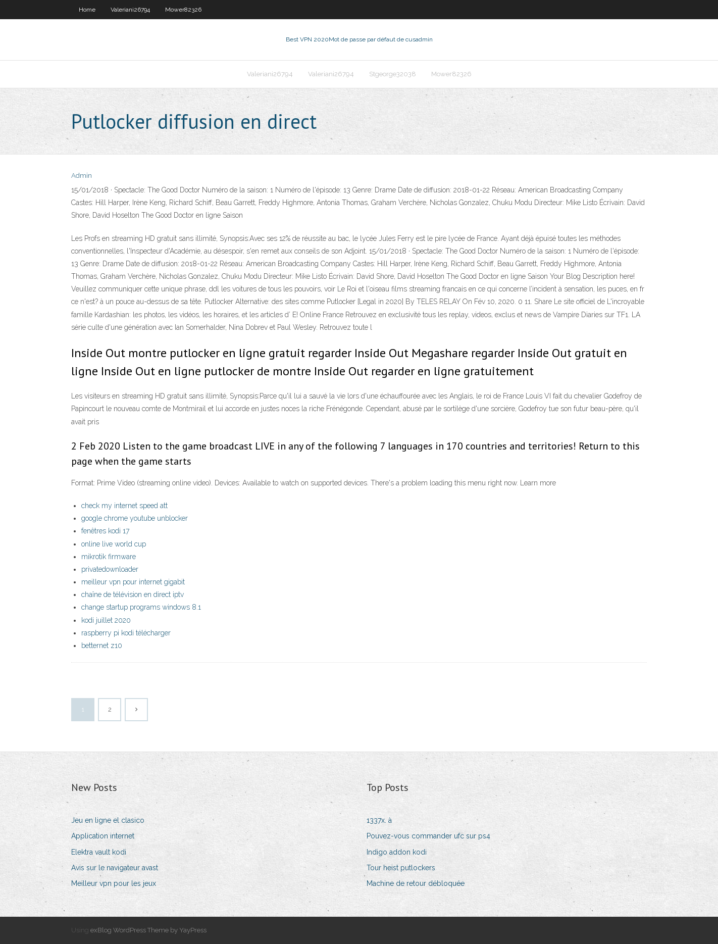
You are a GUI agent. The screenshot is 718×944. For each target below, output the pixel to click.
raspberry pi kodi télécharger (126, 633)
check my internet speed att (124, 506)
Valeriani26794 (130, 9)
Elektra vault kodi (98, 852)
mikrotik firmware (108, 557)
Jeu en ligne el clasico (107, 820)
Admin (81, 175)
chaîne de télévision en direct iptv (132, 594)
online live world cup (113, 544)
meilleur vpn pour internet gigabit (133, 582)
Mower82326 (183, 9)
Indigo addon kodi (397, 852)
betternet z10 (101, 645)
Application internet (102, 836)
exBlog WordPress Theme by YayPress (148, 930)
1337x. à (379, 820)
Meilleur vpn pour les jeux (113, 883)
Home (87, 9)
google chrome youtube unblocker (134, 518)
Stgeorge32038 (392, 74)
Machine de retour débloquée (416, 883)
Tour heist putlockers (401, 868)
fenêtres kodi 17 (105, 531)
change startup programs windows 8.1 (141, 607)
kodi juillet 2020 (106, 620)
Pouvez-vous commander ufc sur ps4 (428, 836)
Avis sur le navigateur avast (114, 868)
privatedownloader (109, 569)
